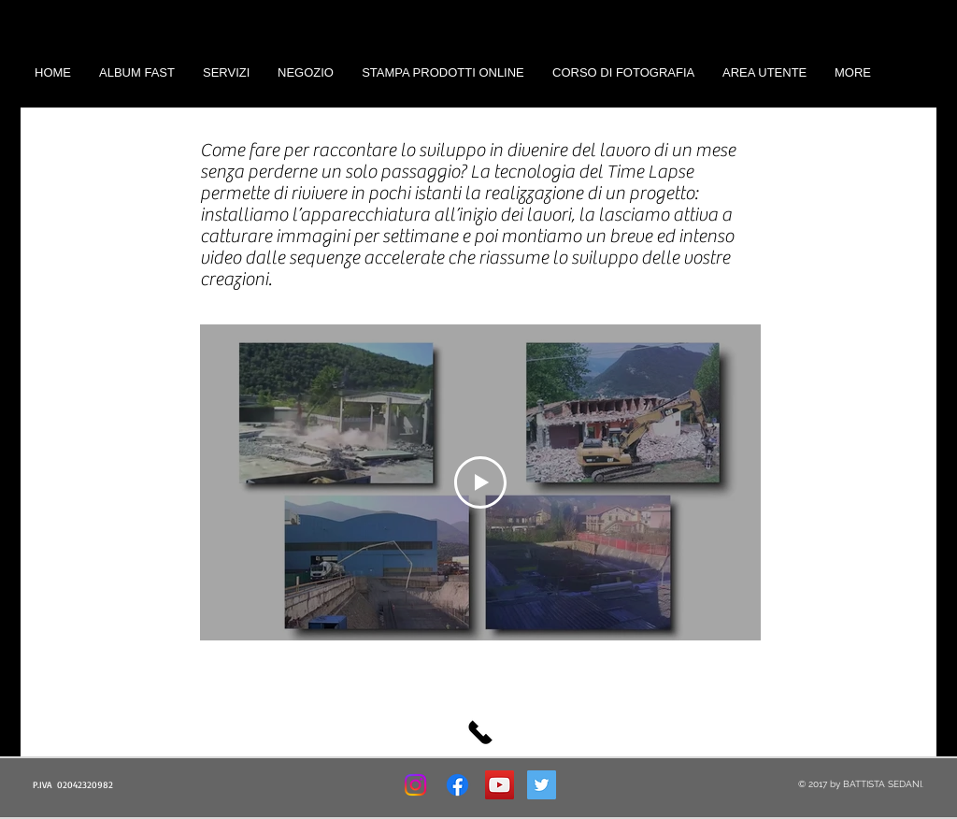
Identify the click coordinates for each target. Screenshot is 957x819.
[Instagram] (415, 784)
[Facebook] (457, 784)
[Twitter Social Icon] (541, 784)
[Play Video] (480, 482)
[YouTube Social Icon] (499, 784)
